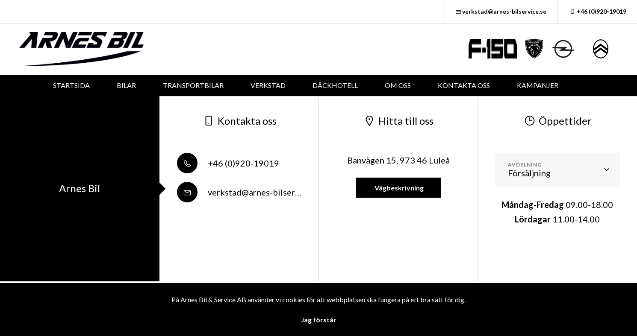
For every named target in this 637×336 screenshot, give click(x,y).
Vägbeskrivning (398, 188)
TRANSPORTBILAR (193, 85)
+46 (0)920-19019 (597, 11)
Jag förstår (318, 320)
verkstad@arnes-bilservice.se (500, 11)
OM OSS (398, 85)
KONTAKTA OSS (464, 85)
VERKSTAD (268, 85)
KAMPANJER (537, 85)
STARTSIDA (71, 85)
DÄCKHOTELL (335, 85)
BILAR (126, 85)
